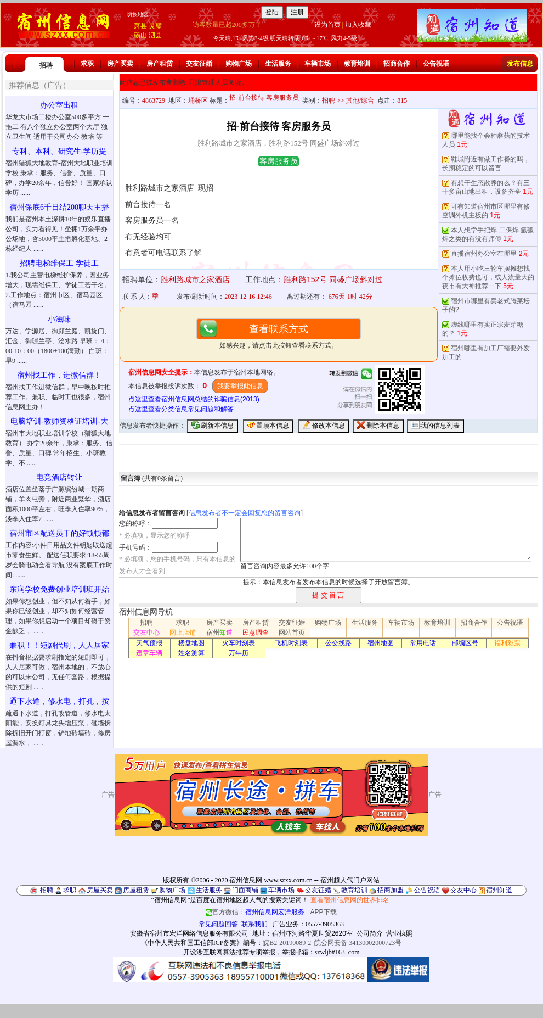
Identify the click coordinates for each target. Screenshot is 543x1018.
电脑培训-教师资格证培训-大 (59, 421)
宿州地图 (380, 643)
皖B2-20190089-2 (287, 943)
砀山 (140, 35)
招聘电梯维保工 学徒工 (59, 263)
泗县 (155, 35)
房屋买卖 (100, 890)
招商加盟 (390, 890)
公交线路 (338, 643)
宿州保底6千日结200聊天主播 (59, 207)
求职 (87, 64)
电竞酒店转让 (59, 477)
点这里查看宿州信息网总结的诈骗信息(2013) (193, 399)
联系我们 (254, 924)
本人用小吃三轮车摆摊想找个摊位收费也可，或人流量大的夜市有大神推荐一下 (488, 277)
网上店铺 (182, 632)
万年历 (238, 653)
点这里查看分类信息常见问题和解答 (181, 409)
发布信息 (520, 64)
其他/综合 (360, 100)
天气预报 (149, 643)
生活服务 (278, 64)
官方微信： (256, 912)
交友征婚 (199, 64)
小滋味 (59, 319)
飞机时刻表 (291, 643)
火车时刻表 (238, 643)
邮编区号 (465, 643)
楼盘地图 (191, 643)
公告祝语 (436, 64)
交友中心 (146, 632)
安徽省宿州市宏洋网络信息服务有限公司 (189, 933)
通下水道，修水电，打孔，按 (59, 701)
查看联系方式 (278, 328)
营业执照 (399, 933)
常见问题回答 (218, 924)
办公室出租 (59, 105)
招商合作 (396, 64)
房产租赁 (159, 64)
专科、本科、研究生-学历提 (59, 151)
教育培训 (357, 64)
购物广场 (238, 64)
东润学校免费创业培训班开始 (59, 589)
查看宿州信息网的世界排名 (349, 900)
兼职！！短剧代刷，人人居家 (59, 645)
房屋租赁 (136, 890)
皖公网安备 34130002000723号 (357, 943)
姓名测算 (191, 653)
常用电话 (423, 643)
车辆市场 (317, 64)
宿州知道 (499, 890)
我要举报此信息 (240, 386)
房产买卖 (120, 64)
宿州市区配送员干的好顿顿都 (59, 533)
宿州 (219, 632)
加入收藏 (358, 25)
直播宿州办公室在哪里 (484, 254)
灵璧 (155, 26)
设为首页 (327, 25)
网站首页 (292, 632)
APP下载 (323, 912)
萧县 (140, 26)
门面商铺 (245, 890)
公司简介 (370, 933)
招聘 (46, 65)
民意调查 (255, 632)
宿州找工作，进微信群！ (59, 375)
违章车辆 (149, 653)
